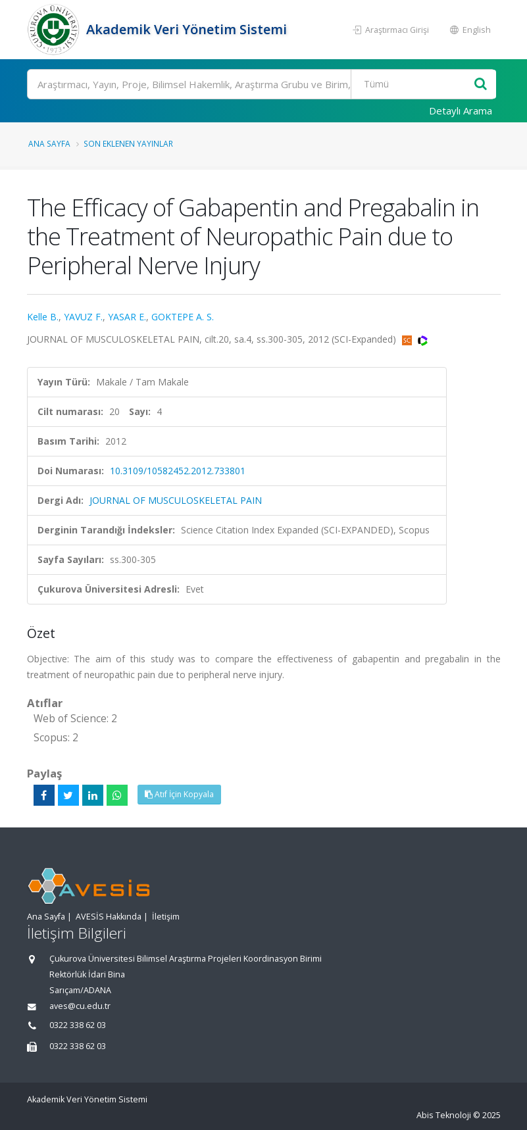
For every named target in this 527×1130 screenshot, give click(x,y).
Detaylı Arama (460, 110)
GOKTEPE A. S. (182, 316)
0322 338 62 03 (77, 1025)
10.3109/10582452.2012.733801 (177, 470)
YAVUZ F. (83, 316)
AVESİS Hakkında (108, 916)
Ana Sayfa (49, 143)
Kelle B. (43, 316)
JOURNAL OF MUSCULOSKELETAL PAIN (175, 500)
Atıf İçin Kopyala (179, 794)
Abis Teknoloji (443, 1115)
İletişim (166, 916)
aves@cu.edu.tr (80, 1006)
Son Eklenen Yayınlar (128, 143)
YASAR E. (127, 316)
